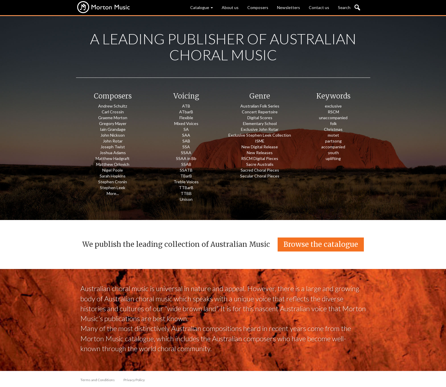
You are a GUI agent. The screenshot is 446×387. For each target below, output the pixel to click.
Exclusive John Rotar (259, 129)
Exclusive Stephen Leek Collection (259, 135)
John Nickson (113, 135)
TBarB (186, 175)
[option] (223, 118)
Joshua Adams (113, 152)
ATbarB (186, 111)
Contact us (319, 7)
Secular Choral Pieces (259, 175)
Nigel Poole (112, 170)
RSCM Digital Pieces (259, 158)
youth (333, 152)
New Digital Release (259, 146)
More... (113, 193)
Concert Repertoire (260, 111)
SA (186, 129)
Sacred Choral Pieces (260, 170)
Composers (257, 7)
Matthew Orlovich (112, 164)
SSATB (186, 170)
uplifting (333, 158)
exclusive (333, 105)
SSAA (186, 152)
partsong (333, 140)
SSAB (186, 164)
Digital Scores (259, 117)
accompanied (333, 146)
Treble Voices (186, 181)
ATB (186, 105)
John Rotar (113, 140)
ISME (260, 140)
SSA (186, 146)
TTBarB (186, 187)
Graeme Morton (112, 117)
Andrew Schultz (112, 105)
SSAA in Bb (186, 158)
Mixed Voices (186, 123)
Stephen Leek (112, 187)
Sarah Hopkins (113, 175)
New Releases (260, 152)
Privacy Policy (134, 380)
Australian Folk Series (259, 105)
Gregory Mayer (112, 123)
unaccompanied (333, 117)
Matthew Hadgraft (113, 158)
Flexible (186, 117)
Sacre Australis (260, 164)
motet (333, 135)
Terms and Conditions (97, 380)
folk (333, 123)
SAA (186, 135)
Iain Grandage (113, 129)
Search (344, 7)
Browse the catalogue (320, 244)
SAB (186, 140)
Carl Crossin (113, 111)
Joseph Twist (113, 146)
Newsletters (288, 7)
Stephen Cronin (112, 181)
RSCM (333, 111)
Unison (186, 199)
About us (230, 7)
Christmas (333, 129)
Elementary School (260, 123)
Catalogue (201, 7)
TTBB (186, 193)
